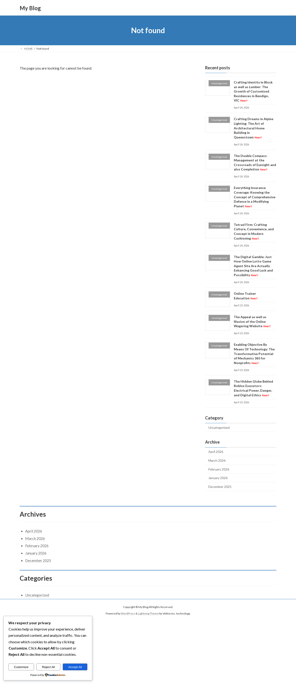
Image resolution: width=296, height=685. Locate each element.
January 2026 (218, 478)
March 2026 (216, 460)
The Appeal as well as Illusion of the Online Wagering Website (252, 321)
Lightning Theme (148, 613)
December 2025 (219, 487)
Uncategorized (219, 427)
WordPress (128, 613)
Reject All (48, 667)
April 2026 (215, 452)
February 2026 (218, 469)
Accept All (75, 667)
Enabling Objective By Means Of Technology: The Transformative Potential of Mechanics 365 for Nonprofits (254, 354)
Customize (21, 667)
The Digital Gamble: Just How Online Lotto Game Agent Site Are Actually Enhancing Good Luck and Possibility (253, 266)
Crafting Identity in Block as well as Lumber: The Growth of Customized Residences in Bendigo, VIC (253, 91)
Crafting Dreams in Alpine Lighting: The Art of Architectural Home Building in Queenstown (253, 128)
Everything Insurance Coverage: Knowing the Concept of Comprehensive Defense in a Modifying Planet (254, 197)
